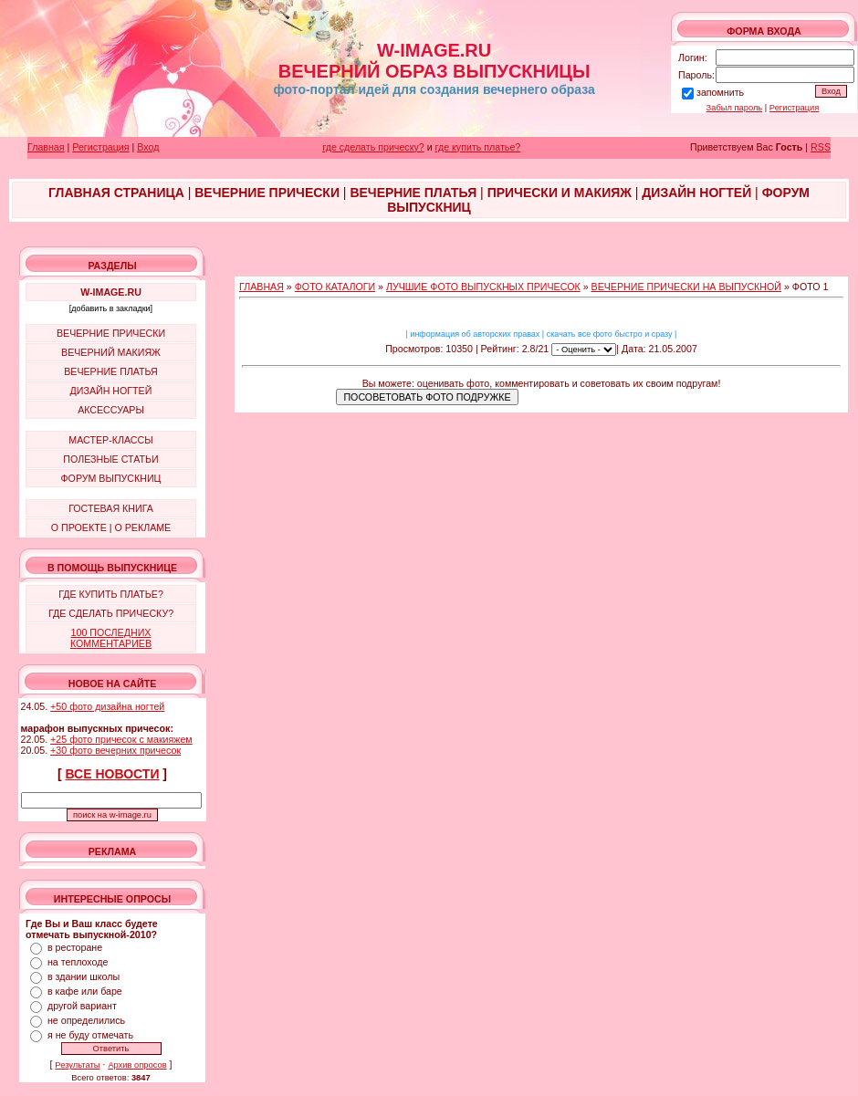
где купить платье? (478, 146)
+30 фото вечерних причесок (115, 750)
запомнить (720, 92)
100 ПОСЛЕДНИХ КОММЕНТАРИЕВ (111, 638)
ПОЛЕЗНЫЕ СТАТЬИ (110, 459)
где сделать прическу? (373, 146)
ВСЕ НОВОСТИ (113, 774)
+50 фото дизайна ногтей (107, 706)
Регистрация (794, 107)
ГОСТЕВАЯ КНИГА (110, 508)
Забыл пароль (734, 107)
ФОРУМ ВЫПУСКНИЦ (111, 478)
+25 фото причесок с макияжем (121, 739)
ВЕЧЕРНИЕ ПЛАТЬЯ (111, 371)
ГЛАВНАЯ (261, 286)
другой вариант (82, 1005)
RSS (821, 146)
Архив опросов (137, 1065)
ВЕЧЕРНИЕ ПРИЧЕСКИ (111, 333)
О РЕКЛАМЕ (142, 527)
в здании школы (83, 976)
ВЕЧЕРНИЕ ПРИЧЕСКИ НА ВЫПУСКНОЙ (686, 286)
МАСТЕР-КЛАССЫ (110, 439)
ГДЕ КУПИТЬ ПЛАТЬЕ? (110, 594)
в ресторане (74, 947)
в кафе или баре (84, 991)
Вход (148, 146)
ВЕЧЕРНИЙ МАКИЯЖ (111, 352)
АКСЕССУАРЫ (111, 409)
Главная (46, 146)
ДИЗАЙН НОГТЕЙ (111, 390)
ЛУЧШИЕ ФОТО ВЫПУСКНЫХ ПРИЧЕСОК (483, 286)
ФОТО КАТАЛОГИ (335, 286)
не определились (86, 1020)
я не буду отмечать (90, 1034)
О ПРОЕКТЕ (79, 527)
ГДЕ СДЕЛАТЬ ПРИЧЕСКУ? (110, 613)
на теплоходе (77, 961)
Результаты (77, 1065)
